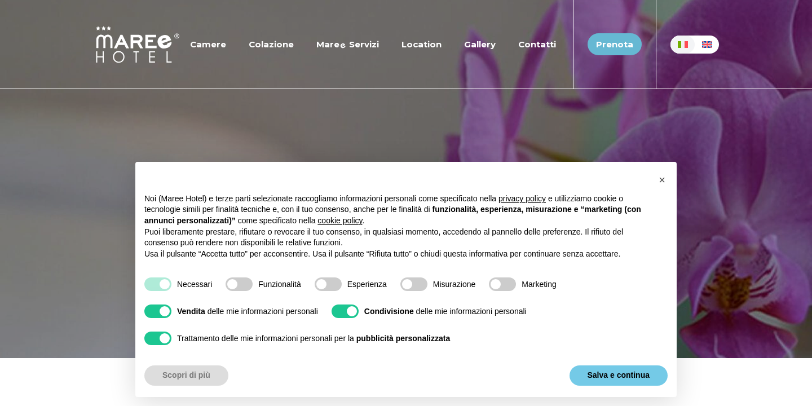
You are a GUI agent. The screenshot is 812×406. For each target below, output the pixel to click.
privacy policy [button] (522, 198)
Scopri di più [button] (186, 374)
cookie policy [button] (339, 220)
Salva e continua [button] (619, 374)
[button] (662, 180)
